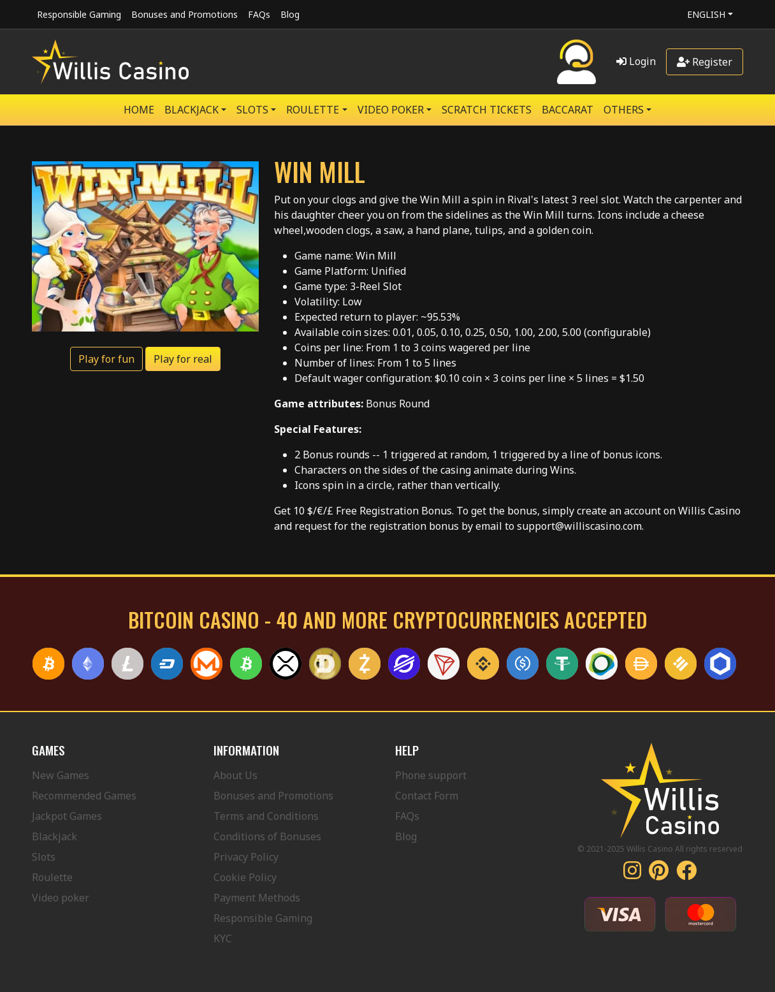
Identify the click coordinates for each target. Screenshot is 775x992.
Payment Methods (257, 898)
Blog (290, 14)
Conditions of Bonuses (267, 836)
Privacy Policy (246, 857)
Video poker (60, 898)
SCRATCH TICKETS (487, 110)
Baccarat (567, 110)
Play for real (183, 359)
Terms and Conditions (266, 816)
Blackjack (54, 836)
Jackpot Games (67, 816)
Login (636, 61)
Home (139, 110)
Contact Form (426, 796)
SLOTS (252, 110)
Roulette (52, 877)
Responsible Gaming (79, 14)
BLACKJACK (191, 110)
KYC (223, 938)
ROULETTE (312, 110)
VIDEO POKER (391, 110)
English (706, 14)
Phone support (431, 775)
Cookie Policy (245, 877)
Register (704, 62)
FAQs (259, 14)
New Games (60, 775)
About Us (235, 775)
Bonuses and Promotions (184, 14)
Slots (43, 857)
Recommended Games (84, 796)
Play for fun (106, 359)
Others (624, 110)
